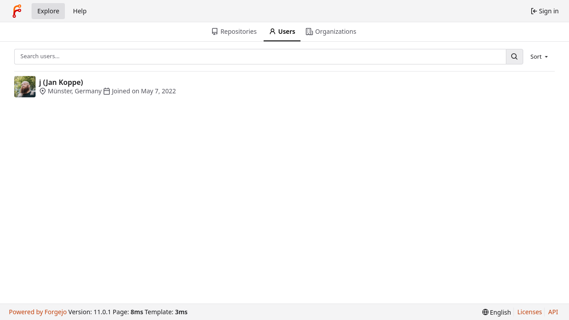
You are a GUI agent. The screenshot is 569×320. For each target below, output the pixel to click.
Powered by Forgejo (38, 312)
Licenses (529, 312)
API (553, 312)
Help (80, 11)
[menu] (540, 56)
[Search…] (514, 56)
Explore (48, 11)
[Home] (16, 11)
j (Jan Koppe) (61, 82)
